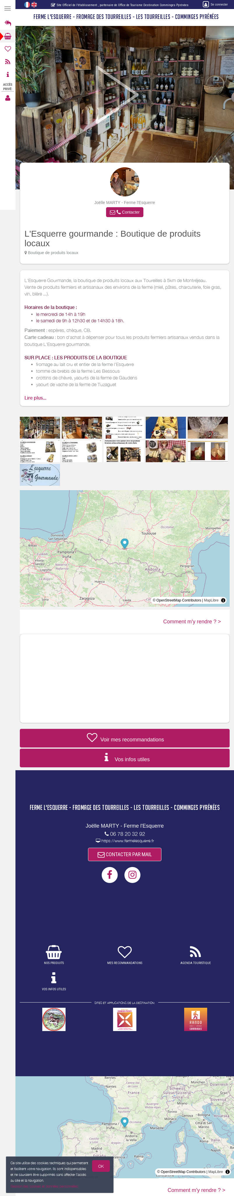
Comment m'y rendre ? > (192, 622)
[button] (124, 212)
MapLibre (211, 600)
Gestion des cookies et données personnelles (43, 1186)
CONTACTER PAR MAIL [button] (125, 854)
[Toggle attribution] (223, 600)
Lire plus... (35, 398)
